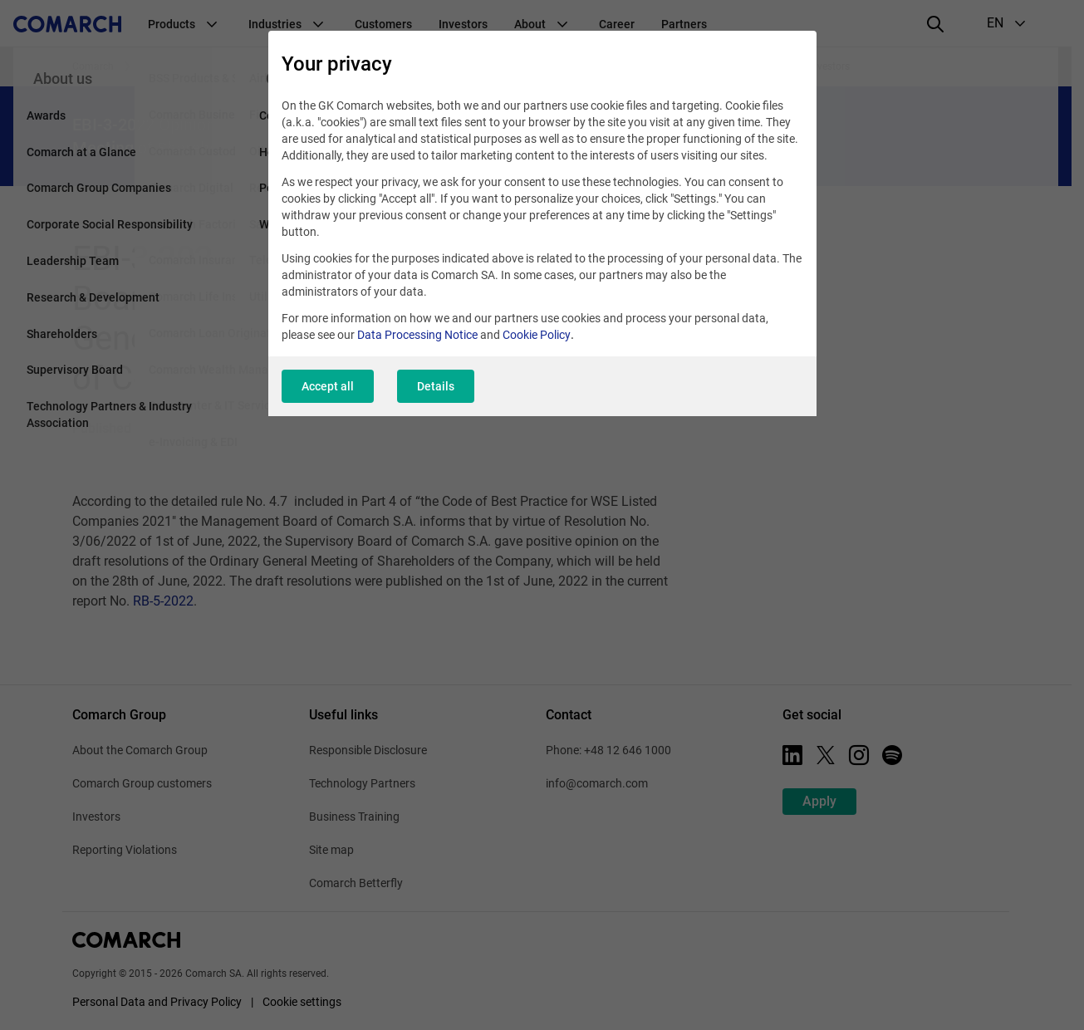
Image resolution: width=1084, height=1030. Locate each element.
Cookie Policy (537, 334)
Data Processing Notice (417, 334)
